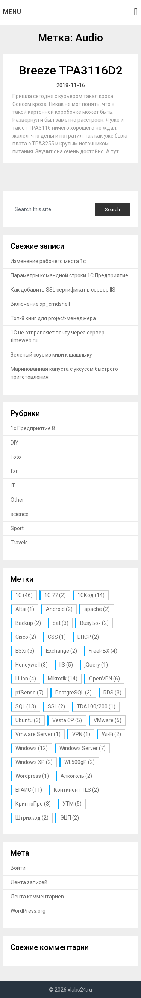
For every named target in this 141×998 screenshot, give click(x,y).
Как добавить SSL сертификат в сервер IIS (63, 290)
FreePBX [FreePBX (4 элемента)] (103, 651)
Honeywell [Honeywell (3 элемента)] (31, 665)
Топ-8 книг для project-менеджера (53, 318)
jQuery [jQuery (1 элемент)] (96, 665)
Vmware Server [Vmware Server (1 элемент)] (38, 734)
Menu (12, 11)
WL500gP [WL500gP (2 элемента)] (79, 762)
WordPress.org (28, 911)
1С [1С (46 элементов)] (24, 595)
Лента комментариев (37, 897)
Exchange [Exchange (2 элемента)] (61, 651)
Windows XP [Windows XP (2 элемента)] (34, 762)
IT (13, 485)
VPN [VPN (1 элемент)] (81, 734)
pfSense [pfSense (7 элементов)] (29, 693)
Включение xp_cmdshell (40, 304)
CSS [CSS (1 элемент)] (57, 637)
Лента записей (29, 882)
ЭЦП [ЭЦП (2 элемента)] (69, 818)
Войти (18, 868)
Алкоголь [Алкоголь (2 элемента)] (76, 776)
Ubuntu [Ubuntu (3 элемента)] (28, 720)
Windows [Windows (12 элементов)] (31, 748)
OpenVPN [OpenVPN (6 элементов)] (104, 679)
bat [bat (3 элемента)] (60, 623)
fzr (14, 471)
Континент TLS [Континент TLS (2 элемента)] (76, 790)
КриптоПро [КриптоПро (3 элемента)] (33, 804)
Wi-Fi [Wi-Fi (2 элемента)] (111, 734)
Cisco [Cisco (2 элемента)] (25, 637)
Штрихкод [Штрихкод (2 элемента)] (32, 818)
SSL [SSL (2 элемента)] (56, 706)
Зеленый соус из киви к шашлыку (51, 355)
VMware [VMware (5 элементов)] (107, 720)
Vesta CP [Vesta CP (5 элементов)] (67, 720)
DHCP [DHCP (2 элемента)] (88, 637)
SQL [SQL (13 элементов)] (25, 706)
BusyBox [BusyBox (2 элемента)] (94, 623)
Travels (19, 543)
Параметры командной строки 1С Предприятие (69, 275)
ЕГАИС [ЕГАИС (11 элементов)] (28, 790)
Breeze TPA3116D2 (71, 70)
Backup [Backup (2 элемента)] (28, 623)
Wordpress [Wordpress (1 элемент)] (32, 776)
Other (17, 500)
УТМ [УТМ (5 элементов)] (72, 804)
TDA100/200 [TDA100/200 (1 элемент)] (96, 706)
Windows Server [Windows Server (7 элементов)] (82, 748)
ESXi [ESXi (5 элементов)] (24, 651)
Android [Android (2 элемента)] (59, 609)
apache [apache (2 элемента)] (97, 609)
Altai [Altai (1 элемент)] (24, 609)
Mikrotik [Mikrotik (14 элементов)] (62, 679)
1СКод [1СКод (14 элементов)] (91, 595)
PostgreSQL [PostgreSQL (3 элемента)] (73, 693)
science (20, 514)
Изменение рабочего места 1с (48, 261)
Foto (16, 457)
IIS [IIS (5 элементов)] (66, 665)
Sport (17, 528)
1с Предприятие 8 (33, 428)
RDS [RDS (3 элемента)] (112, 693)
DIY (14, 443)
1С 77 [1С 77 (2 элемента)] (55, 595)
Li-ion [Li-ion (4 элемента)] (25, 679)
